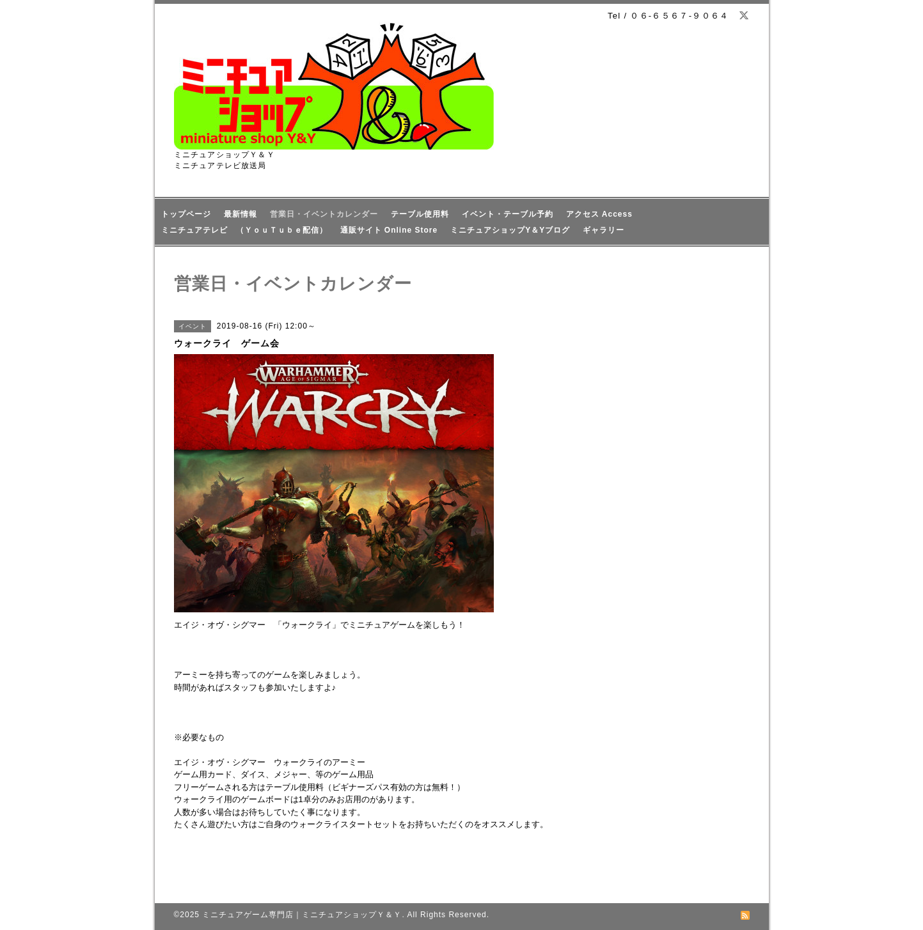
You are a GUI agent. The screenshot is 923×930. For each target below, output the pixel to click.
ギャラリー (603, 230)
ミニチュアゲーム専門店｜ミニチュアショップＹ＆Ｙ (302, 914)
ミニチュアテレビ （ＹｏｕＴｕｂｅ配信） (244, 230)
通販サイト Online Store (389, 230)
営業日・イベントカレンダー (324, 214)
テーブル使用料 (420, 214)
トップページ (186, 214)
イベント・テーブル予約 (507, 214)
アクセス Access (599, 214)
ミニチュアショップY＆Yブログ (510, 230)
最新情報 (240, 214)
